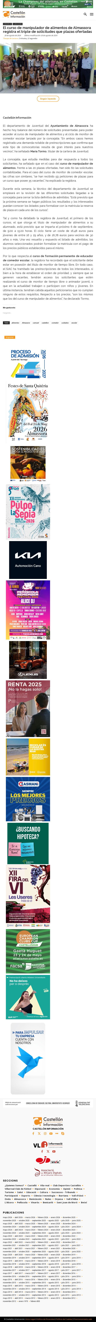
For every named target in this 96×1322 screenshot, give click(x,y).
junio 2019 (76, 1258)
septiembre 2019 (39, 1258)
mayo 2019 (7, 1261)
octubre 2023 (24, 1233)
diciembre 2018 (69, 1261)
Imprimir (10, 337)
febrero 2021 (43, 1248)
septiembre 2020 (39, 1251)
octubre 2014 (24, 1289)
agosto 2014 (53, 1289)
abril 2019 (19, 1261)
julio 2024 (65, 1227)
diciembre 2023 (69, 1230)
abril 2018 (19, 1267)
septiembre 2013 (39, 1295)
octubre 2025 (24, 1220)
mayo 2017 (7, 1273)
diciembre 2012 (69, 1298)
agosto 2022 (53, 1239)
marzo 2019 (30, 1261)
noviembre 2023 (9, 1233)
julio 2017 (65, 1270)
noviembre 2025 (9, 1220)
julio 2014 (65, 1289)
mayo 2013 (7, 1298)
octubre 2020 (24, 1251)
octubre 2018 (24, 1264)
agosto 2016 (53, 1276)
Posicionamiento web (83, 1319)
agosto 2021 (53, 1245)
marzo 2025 (30, 1224)
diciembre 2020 (69, 1248)
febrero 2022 (43, 1242)
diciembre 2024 (69, 1224)
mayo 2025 (7, 1224)
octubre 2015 (24, 1283)
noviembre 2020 (9, 1251)
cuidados (64, 323)
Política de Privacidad (46, 1319)
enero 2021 (55, 1248)
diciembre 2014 (69, 1286)
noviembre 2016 (9, 1276)
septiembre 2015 (39, 1283)
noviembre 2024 (9, 1227)
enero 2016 (55, 1279)
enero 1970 (23, 1301)
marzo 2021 (30, 1248)
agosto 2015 (53, 1283)
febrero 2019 (43, 1261)
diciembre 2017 (69, 1267)
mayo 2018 (7, 1267)
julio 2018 (65, 1264)
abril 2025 (19, 1224)
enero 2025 (55, 1224)
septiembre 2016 (39, 1276)
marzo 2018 (30, 1267)
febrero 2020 (43, 1255)
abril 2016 (19, 1279)
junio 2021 (76, 1245)
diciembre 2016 (69, 1273)
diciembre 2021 (69, 1242)
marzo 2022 (30, 1242)
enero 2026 (55, 1217)
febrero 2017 (43, 1273)
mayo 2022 (7, 1242)
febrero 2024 (43, 1230)
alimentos (15, 323)
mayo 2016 (7, 1279)
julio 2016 (65, 1276)
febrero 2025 (43, 1224)
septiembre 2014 (39, 1289)
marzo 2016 (30, 1279)
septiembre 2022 (39, 1239)
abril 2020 (19, 1255)
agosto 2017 (53, 1270)
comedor (55, 323)
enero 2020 (55, 1255)
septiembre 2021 (39, 1245)
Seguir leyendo (48, 99)
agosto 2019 (53, 1258)
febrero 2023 (43, 1236)
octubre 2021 (24, 1245)
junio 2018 (76, 1264)
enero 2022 (55, 1242)
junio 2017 (76, 1270)
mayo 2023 (7, 1236)
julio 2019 (65, 1258)
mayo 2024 (7, 1230)
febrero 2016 (43, 1279)
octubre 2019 (24, 1258)
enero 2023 (55, 1236)
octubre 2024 (24, 1227)
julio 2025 (65, 1220)
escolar (74, 323)
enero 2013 (55, 1298)
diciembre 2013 (69, 1292)
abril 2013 (19, 1298)
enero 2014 (55, 1292)
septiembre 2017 (39, 1270)
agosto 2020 (53, 1251)
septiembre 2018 (39, 1264)
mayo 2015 (7, 1286)
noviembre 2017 (9, 1270)
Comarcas (7, 24)
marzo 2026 (30, 1217)
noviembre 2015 (9, 1283)
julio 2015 (65, 1283)
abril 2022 (19, 1242)
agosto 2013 (53, 1295)
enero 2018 (55, 1267)
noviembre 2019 (9, 1258)
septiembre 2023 (39, 1233)
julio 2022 (65, 1239)
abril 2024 (19, 1230)
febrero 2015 (43, 1286)
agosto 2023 (53, 1233)
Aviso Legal (30, 1319)
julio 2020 (65, 1251)
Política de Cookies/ (64, 1319)
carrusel (36, 323)
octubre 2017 (24, 1270)
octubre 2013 (24, 1295)
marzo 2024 (30, 1230)
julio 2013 (65, 1295)
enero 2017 (55, 1273)
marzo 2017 (30, 1273)
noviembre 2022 (9, 1239)
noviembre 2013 (9, 1295)
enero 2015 (55, 1286)
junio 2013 (76, 1295)
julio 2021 (65, 1245)
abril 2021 (19, 1248)
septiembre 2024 (39, 1227)
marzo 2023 (30, 1236)
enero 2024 (55, 1230)
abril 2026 (19, 1217)
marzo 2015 (30, 1286)
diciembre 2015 (69, 1279)
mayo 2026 (7, 1217)
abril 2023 (19, 1236)
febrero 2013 (43, 1298)
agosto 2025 (53, 1220)
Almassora (18, 24)
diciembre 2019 (69, 1255)
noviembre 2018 (9, 1264)
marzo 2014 (30, 1292)
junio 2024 (76, 1227)
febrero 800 (35, 1301)
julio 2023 (65, 1233)
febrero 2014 (43, 1292)
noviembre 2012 (9, 1301)
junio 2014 (76, 1289)
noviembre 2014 (9, 1289)
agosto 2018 (53, 1264)
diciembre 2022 (69, 1236)
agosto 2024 (53, 1227)
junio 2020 (76, 1251)
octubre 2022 (24, 1239)
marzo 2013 (30, 1298)
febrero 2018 (43, 1267)
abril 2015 (19, 1286)
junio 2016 (76, 1276)
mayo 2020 (7, 1255)
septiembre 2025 (39, 1220)
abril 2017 (19, 1273)
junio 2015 (76, 1283)
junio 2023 (76, 1233)
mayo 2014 (7, 1292)
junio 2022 (76, 1239)
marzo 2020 (30, 1255)
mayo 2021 (7, 1248)
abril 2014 (19, 1292)
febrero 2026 (43, 1217)
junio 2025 (76, 1220)
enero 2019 (55, 1261)
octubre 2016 (24, 1276)
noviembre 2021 (9, 1245)
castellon (45, 323)
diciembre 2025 (69, 1217)
